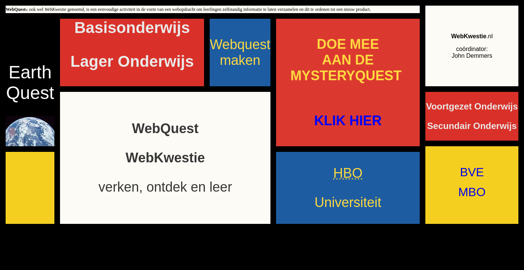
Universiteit (347, 202)
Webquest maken (240, 52)
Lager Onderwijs (132, 61)
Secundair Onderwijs (472, 126)
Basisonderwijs (132, 27)
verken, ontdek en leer (165, 187)
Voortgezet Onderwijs (472, 106)
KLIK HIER (347, 120)
